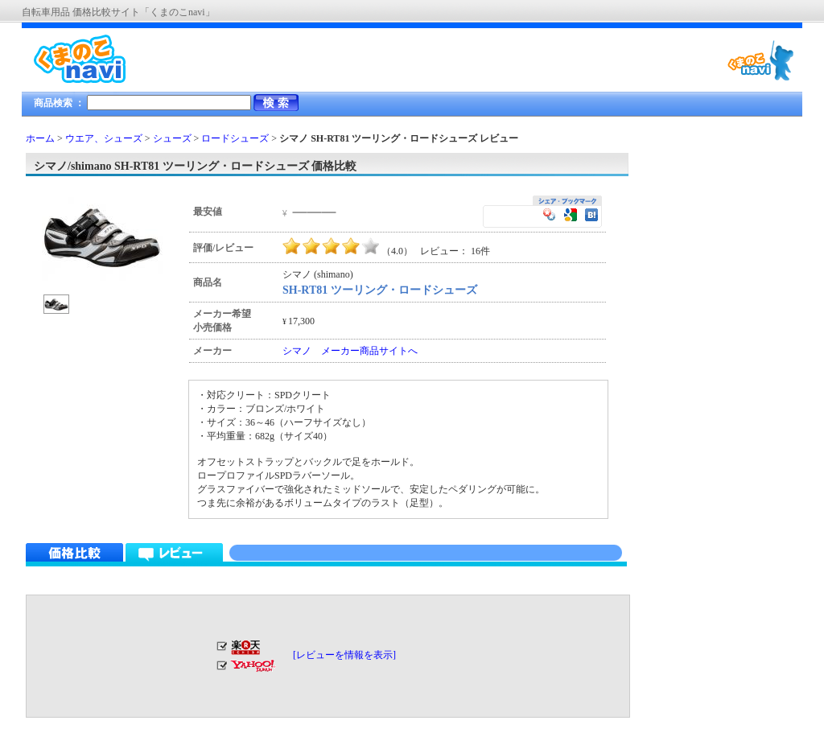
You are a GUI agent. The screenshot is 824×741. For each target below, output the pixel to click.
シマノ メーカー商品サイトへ (350, 350)
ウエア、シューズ (103, 138)
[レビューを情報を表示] (344, 655)
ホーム (40, 138)
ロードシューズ (235, 138)
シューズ (172, 138)
